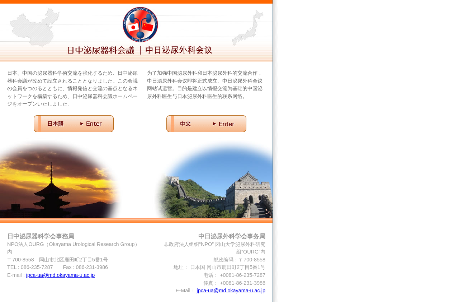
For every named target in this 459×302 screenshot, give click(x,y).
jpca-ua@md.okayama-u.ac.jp (60, 275)
